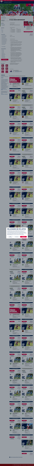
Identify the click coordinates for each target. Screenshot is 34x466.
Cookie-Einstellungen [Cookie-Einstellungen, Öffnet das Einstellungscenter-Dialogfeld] (10, 236)
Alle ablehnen (16, 236)
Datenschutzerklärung (9, 234)
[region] (17, 233)
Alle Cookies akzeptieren (23, 236)
